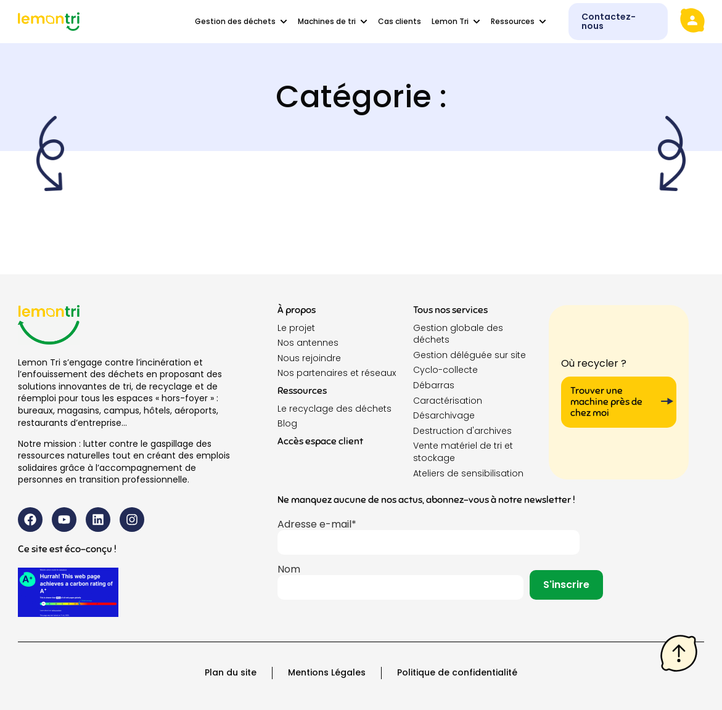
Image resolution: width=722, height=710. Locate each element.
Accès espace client (320, 441)
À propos (296, 310)
